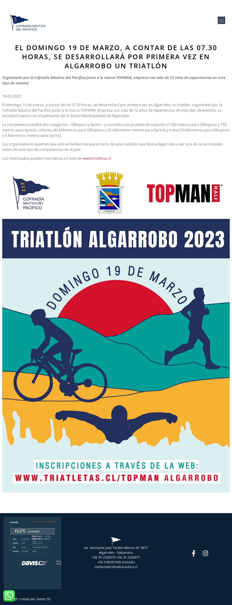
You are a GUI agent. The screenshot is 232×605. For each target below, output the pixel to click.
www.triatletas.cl (97, 158)
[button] (221, 20)
